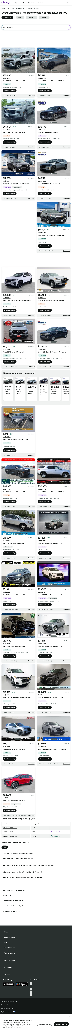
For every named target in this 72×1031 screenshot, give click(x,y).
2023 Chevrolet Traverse (10, 832)
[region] (36, 1022)
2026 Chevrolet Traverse (10, 828)
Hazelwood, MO (20, 8)
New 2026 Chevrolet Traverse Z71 (31, 391)
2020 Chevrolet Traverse (10, 836)
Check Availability (9, 90)
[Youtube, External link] (31, 989)
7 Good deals (55, 836)
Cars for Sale (10, 8)
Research (31, 3)
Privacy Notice (5, 1005)
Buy (16, 3)
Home (3, 8)
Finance (40, 3)
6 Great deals (55, 832)
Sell (23, 3)
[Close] (70, 1017)
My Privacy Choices (8, 1012)
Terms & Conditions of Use (9, 1001)
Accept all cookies (61, 1024)
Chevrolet (30, 8)
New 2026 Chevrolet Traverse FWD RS (43, 392)
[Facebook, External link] (31, 986)
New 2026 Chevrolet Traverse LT (7, 391)
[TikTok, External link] (31, 983)
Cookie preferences (44, 1024)
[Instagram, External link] (31, 991)
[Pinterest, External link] (31, 994)
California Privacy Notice (8, 1008)
